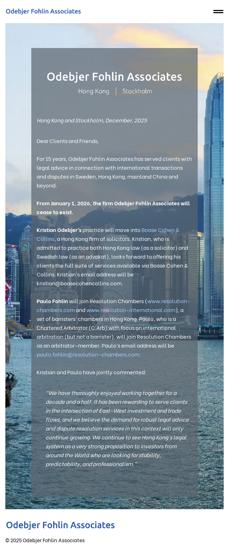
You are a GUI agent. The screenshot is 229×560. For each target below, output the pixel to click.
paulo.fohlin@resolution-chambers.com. (89, 354)
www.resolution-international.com (130, 309)
